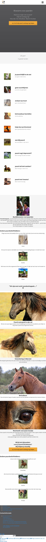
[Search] (14, 535)
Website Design (25, 538)
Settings (17, 538)
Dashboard (10, 538)
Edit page (3, 538)
